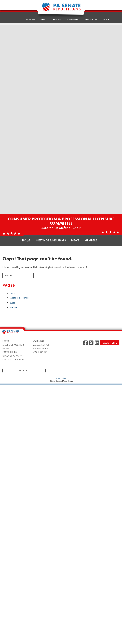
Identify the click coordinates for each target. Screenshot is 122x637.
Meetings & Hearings (51, 240)
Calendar (38, 341)
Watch (105, 13)
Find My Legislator (13, 359)
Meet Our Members (13, 344)
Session (56, 15)
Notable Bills (40, 348)
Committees (9, 352)
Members (91, 240)
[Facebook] (85, 343)
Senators (29, 16)
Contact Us (40, 352)
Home (16, 17)
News (43, 16)
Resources (91, 14)
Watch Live (110, 342)
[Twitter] (91, 343)
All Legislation (41, 344)
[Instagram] (97, 343)
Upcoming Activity (13, 355)
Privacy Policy (61, 378)
